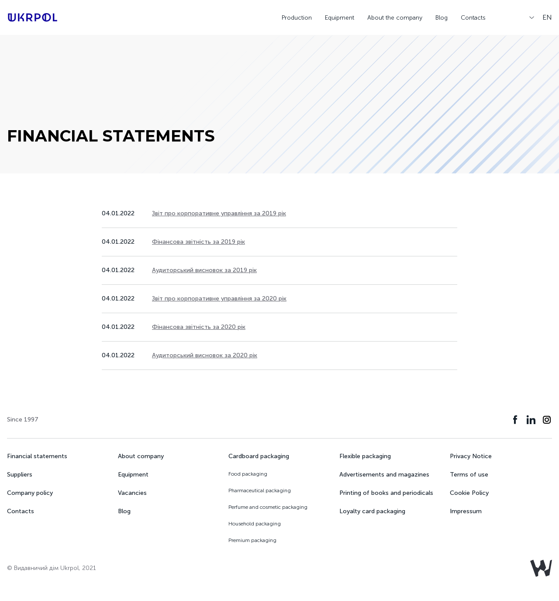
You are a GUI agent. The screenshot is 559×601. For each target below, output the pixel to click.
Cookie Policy (469, 493)
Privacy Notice (471, 456)
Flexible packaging (365, 456)
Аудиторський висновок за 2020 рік (204, 355)
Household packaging (254, 524)
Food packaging (247, 474)
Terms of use (469, 474)
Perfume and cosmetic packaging (267, 507)
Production (297, 17)
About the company (394, 17)
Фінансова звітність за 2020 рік (198, 327)
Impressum (466, 511)
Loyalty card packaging (372, 511)
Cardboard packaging (258, 456)
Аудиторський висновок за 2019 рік (204, 270)
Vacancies (132, 493)
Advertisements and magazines (384, 474)
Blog (441, 17)
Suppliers (19, 474)
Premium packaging (252, 540)
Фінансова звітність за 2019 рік (198, 241)
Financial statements (37, 456)
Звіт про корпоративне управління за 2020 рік (219, 298)
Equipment (339, 17)
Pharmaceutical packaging (259, 490)
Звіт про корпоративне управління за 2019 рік (219, 213)
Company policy (30, 493)
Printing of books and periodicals (386, 493)
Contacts (473, 17)
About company (141, 456)
